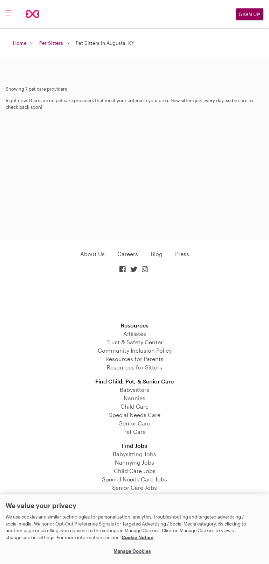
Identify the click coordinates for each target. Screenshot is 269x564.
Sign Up (250, 14)
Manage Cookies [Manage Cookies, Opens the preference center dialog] (132, 551)
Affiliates (134, 333)
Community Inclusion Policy (135, 350)
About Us (92, 254)
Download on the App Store (134, 298)
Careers (127, 254)
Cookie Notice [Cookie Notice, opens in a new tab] (137, 537)
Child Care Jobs (135, 470)
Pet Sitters (51, 43)
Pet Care (134, 431)
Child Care (134, 406)
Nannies (134, 398)
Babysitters (134, 389)
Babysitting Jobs (134, 454)
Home (20, 43)
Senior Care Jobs (134, 487)
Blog (157, 254)
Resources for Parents (134, 358)
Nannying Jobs (134, 462)
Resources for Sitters (134, 367)
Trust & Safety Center (134, 342)
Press (182, 254)
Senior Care (134, 423)
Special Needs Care (134, 414)
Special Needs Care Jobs (134, 479)
